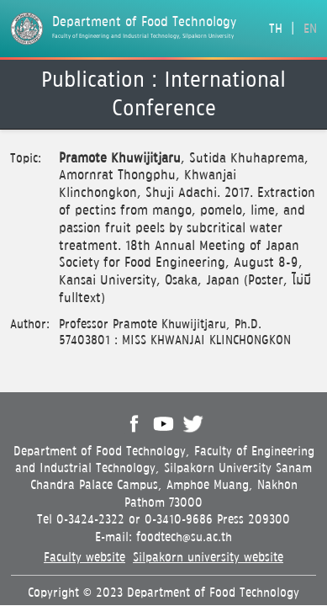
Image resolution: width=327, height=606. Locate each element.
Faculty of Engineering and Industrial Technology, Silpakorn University (143, 36)
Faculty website (84, 557)
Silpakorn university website (208, 557)
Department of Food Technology (144, 22)
